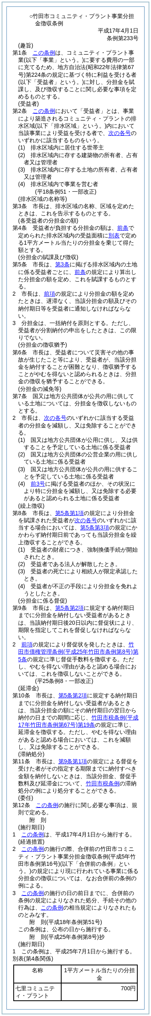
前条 (122, 228)
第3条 (62, 264)
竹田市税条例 (103, 783)
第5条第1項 (69, 513)
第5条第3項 (94, 527)
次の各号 (119, 133)
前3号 (38, 483)
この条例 (44, 52)
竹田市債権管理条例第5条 (78, 651)
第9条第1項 (72, 761)
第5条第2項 (69, 608)
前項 (49, 293)
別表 (114, 235)
